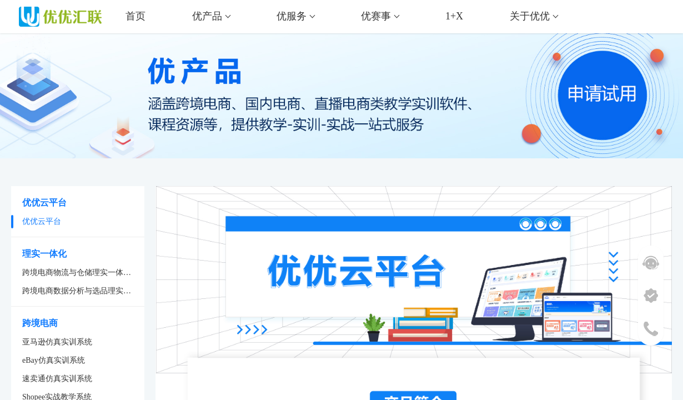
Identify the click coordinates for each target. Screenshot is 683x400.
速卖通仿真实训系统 (57, 378)
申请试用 (630, 101)
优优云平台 (41, 221)
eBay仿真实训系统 (53, 360)
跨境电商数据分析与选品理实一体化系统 (83, 291)
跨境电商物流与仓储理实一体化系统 (83, 272)
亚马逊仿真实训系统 (57, 342)
